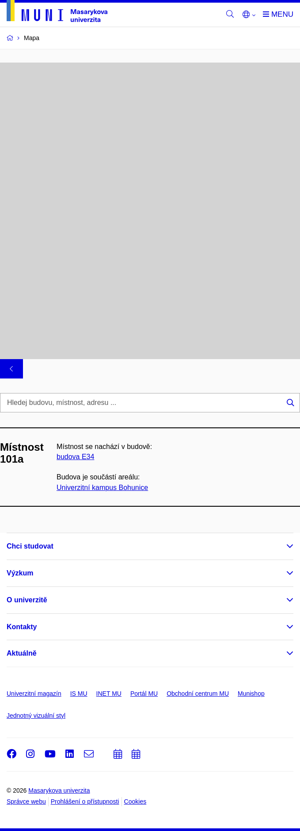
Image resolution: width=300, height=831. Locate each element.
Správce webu (26, 801)
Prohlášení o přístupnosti (85, 801)
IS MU (78, 693)
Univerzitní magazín (34, 693)
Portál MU (144, 693)
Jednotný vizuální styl (36, 715)
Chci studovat (30, 546)
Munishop (251, 693)
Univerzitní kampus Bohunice (102, 487)
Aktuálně (22, 653)
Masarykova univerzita (59, 790)
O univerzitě (27, 600)
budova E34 (75, 456)
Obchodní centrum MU (198, 693)
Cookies (135, 801)
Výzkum (20, 573)
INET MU (109, 693)
